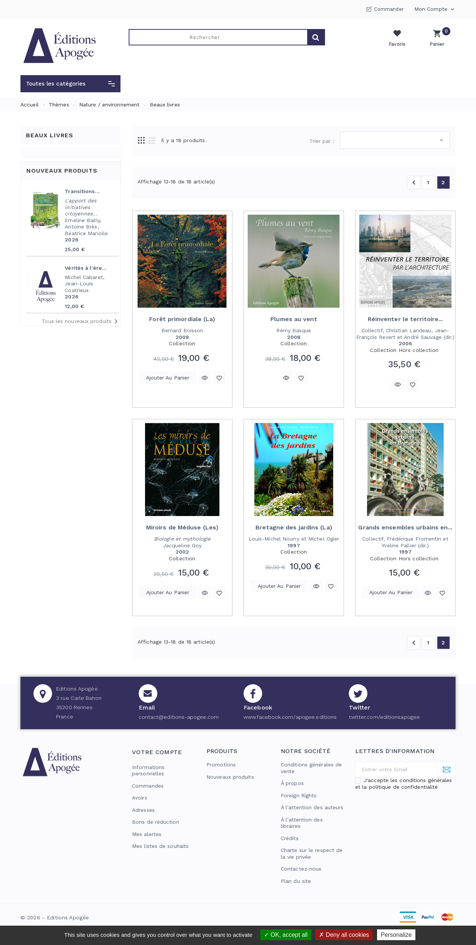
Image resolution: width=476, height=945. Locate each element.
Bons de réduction (155, 822)
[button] (70, 83)
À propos (292, 783)
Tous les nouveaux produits (81, 321)
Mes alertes (146, 834)
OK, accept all (286, 935)
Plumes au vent (293, 319)
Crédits (290, 838)
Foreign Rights (298, 795)
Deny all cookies (344, 935)
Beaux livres (49, 135)
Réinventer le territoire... (405, 319)
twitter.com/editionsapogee (384, 717)
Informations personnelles (148, 770)
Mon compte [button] (435, 9)
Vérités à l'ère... (85, 268)
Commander (389, 9)
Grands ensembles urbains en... (405, 527)
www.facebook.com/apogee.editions (290, 717)
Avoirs (139, 798)
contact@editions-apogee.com (179, 717)
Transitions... (82, 191)
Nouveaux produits (230, 777)
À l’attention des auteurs (312, 807)
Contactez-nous (301, 869)
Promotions (221, 765)
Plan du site (296, 881)
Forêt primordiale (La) (182, 319)
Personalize (396, 935)
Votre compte (157, 752)
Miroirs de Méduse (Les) (182, 527)
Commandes (148, 786)
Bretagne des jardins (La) (293, 527)
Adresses (143, 810)
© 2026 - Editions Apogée (54, 917)
